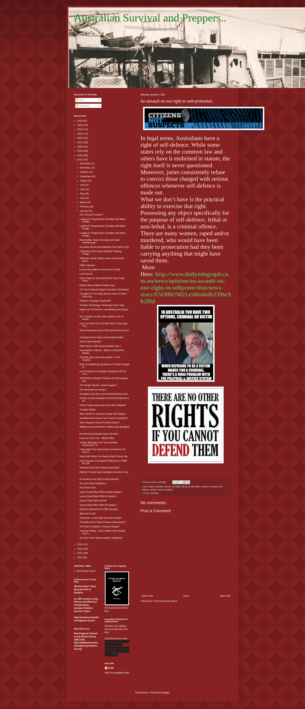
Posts (80, 100)
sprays (153, 490)
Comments (82, 105)
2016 (80, 544)
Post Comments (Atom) (165, 601)
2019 (80, 151)
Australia (159, 486)
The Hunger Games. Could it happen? (98, 385)
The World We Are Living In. (93, 389)
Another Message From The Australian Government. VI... (98, 443)
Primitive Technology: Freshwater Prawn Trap (101, 305)
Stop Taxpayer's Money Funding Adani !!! (99, 422)
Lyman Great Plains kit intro (93, 500)
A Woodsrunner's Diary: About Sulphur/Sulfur (101, 337)
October (84, 172)
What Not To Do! (87, 513)
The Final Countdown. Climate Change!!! (99, 526)
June (82, 189)
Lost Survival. (86, 274)
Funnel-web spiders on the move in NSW (99, 269)
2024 (80, 129)
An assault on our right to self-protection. (99, 479)
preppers (205, 486)
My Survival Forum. (86, 571)
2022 (80, 138)
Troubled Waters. (87, 409)
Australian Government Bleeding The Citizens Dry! (104, 247)
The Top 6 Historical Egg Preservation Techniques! (104, 289)
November (85, 167)
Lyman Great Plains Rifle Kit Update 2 (98, 496)
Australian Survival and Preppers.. (150, 18)
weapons (169, 490)
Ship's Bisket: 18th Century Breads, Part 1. (100, 346)
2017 (80, 159)
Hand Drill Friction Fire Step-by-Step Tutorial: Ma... (104, 456)
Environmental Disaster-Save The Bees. (99, 434)
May (82, 193)
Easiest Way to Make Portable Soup (97, 285)
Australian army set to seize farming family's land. (103, 394)
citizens (167, 486)
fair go (184, 486)
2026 (80, 121)
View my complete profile (117, 672)
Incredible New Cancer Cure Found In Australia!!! (103, 418)
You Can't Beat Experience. (92, 483)
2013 (80, 557)
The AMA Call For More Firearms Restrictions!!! (102, 522)
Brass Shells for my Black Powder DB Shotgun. (102, 414)
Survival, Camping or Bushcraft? (95, 301)
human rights (194, 486)
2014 (80, 553)
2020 (80, 146)
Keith (111, 668)
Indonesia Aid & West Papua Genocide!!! (99, 467)
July (82, 185)
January (84, 211)
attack (151, 486)
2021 (80, 142)
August (84, 180)
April (82, 198)
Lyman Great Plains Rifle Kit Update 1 (98, 505)
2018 (80, 155)
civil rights (176, 486)
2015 (80, 549)
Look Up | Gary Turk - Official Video (96, 438)
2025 (80, 125)
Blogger (166, 692)
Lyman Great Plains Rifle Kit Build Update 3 (100, 492)
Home (186, 596)
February (84, 206)
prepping (214, 486)
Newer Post (147, 596)
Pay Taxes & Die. (87, 487)
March (83, 202)
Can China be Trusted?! (91, 214)
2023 (80, 133)
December (85, 163)
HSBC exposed (87, 265)
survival (160, 490)
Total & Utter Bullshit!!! (90, 341)
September (86, 176)
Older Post (225, 596)
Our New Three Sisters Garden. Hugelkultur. (101, 538)
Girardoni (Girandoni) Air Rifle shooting (98, 509)
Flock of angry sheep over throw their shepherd (102, 405)
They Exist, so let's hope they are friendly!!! (100, 518)
